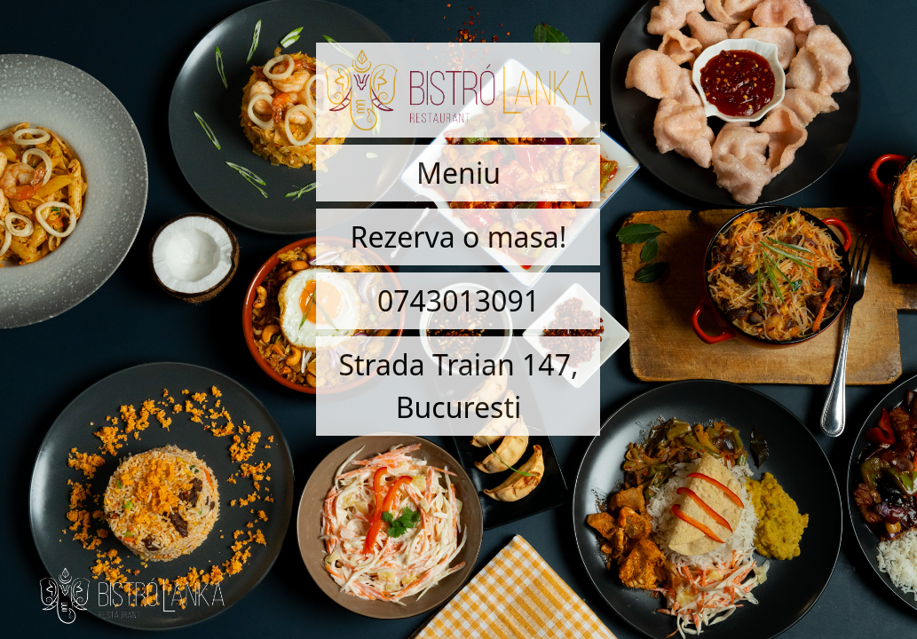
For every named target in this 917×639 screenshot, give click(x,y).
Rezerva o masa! (459, 236)
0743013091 (458, 300)
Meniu (458, 173)
